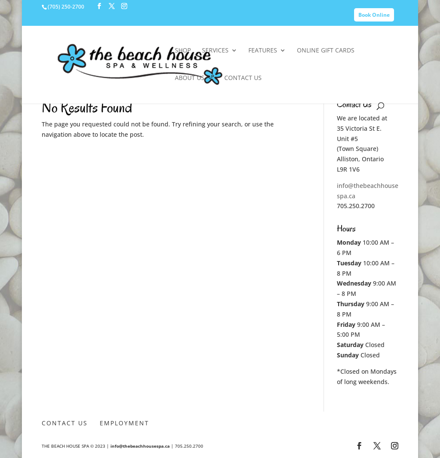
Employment (124, 423)
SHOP (183, 50)
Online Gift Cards (325, 50)
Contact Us (243, 78)
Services (215, 50)
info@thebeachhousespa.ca (140, 446)
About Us (190, 78)
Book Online (374, 14)
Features (262, 50)
